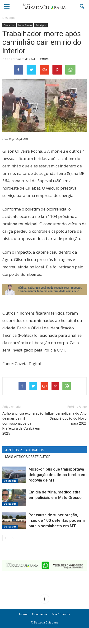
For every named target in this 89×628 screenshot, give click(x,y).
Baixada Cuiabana (46, 622)
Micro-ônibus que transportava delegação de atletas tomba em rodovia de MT (57, 474)
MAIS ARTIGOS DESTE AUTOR (28, 457)
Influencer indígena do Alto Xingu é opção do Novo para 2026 (66, 418)
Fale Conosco (61, 614)
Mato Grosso (25, 25)
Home (23, 614)
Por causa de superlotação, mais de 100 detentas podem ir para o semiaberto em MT (57, 520)
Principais (41, 25)
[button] (82, 6)
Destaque (9, 25)
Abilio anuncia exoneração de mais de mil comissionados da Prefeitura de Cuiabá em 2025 (22, 423)
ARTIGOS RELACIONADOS (24, 450)
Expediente (39, 614)
